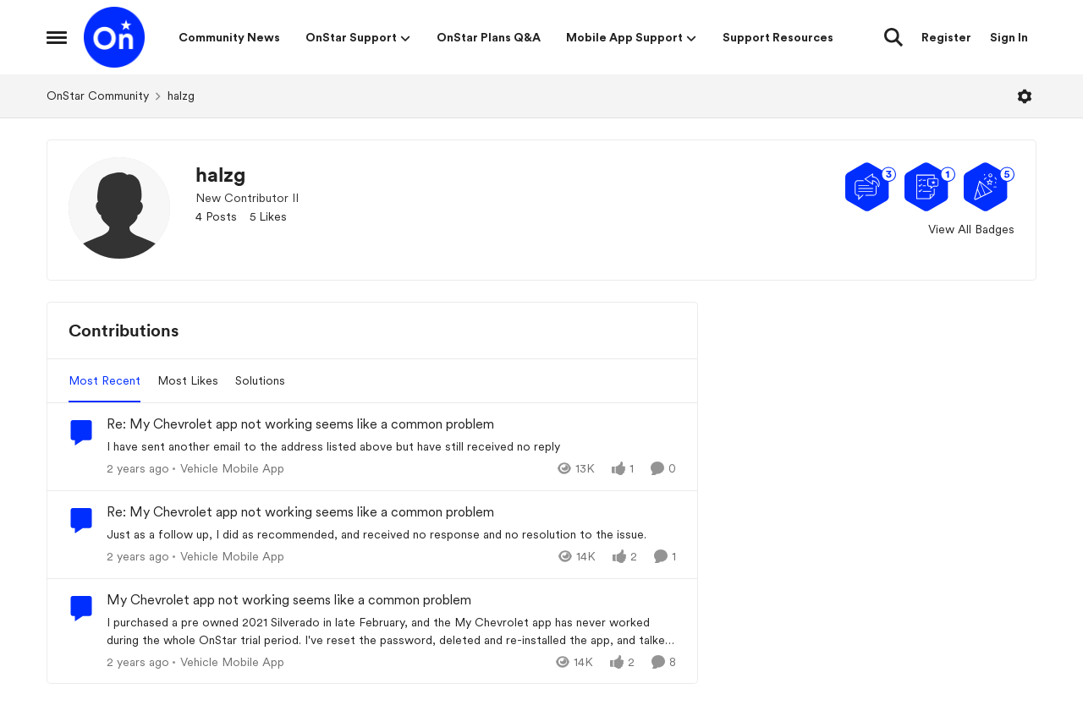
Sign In (1009, 37)
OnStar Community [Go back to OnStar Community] (98, 95)
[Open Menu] (1024, 96)
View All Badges (971, 229)
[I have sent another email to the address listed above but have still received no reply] (391, 447)
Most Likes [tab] (187, 380)
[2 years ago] (138, 469)
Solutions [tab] (260, 380)
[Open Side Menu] (56, 37)
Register (946, 37)
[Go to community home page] (114, 37)
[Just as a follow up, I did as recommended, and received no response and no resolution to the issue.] (391, 535)
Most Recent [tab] (104, 380)
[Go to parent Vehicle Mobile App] (228, 469)
